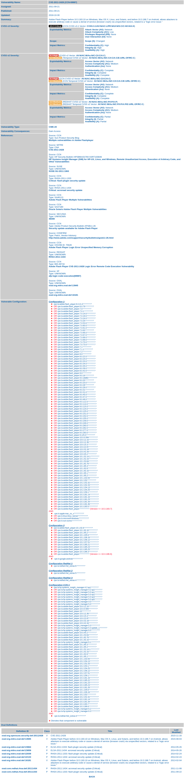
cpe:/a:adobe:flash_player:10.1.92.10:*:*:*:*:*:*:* (77, 471)
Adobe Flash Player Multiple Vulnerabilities (70, 200)
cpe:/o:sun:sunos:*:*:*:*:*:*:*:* (69, 521)
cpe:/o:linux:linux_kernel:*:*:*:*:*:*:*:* (72, 516)
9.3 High (54, 55)
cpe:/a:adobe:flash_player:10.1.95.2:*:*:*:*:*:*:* (77, 475)
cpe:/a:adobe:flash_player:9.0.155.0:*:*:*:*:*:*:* (77, 418)
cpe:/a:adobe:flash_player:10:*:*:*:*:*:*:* (74, 611)
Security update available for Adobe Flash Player (73, 228)
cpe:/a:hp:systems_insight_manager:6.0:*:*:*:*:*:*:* (78, 630)
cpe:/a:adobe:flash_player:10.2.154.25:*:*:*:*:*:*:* (78, 490)
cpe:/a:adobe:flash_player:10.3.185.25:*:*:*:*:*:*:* (78, 549)
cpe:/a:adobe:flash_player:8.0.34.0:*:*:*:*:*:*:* (76, 364)
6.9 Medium (55, 58)
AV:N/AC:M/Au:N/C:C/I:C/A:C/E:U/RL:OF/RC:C (112, 58)
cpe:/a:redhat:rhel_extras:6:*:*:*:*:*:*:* (69, 566)
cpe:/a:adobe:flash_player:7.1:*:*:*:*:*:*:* (74, 347)
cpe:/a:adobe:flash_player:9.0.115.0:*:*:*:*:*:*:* (77, 406)
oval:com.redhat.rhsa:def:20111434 (19, 768)
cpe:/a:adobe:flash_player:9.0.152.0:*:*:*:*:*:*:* (77, 416)
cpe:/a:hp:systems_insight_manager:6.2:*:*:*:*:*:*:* (78, 709)
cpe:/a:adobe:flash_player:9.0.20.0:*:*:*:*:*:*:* (76, 383)
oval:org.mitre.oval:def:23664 (16, 747)
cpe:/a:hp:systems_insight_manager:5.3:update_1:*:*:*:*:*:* (82, 628)
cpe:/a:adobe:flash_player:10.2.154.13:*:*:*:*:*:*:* (78, 487)
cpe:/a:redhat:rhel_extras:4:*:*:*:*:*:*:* (69, 580)
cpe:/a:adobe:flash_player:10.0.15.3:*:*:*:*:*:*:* (77, 444)
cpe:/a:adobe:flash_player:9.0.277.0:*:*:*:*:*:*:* (77, 430)
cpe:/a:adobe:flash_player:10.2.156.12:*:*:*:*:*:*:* (78, 540)
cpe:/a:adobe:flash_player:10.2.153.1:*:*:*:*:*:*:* (77, 666)
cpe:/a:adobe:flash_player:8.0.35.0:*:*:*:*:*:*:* (76, 366)
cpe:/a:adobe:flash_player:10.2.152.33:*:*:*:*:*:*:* (78, 485)
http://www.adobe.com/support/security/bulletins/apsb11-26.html (81, 238)
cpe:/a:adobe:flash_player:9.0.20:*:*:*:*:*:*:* (75, 380)
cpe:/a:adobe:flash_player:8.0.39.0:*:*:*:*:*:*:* (76, 368)
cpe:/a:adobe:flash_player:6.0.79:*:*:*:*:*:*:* (75, 306)
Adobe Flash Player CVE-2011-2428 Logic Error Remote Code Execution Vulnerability (91, 266)
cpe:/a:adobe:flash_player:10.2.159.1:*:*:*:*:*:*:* (77, 492)
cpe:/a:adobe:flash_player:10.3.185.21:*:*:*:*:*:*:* (78, 544)
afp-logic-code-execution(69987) (65, 276)
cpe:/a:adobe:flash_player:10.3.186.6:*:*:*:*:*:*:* (77, 706)
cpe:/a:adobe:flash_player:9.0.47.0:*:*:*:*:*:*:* (76, 397)
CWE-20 (53, 127)
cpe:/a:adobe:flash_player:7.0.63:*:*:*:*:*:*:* (75, 330)
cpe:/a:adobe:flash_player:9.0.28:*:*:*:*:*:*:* (75, 385)
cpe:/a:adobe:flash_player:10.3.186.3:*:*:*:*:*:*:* (77, 552)
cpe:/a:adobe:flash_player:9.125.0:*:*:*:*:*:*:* (76, 435)
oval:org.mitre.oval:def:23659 (16, 750)
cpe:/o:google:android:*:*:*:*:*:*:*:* (68, 559)
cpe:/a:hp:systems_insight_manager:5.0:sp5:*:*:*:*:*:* (79, 599)
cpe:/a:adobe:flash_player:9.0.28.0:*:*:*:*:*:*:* (76, 387)
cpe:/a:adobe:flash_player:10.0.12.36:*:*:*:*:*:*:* (77, 442)
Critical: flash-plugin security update (67, 181)
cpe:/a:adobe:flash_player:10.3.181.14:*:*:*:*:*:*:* (78, 494)
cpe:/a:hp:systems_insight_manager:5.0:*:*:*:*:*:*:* (78, 604)
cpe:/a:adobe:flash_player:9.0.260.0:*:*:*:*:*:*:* (77, 425)
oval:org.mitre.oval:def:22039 (16, 753)
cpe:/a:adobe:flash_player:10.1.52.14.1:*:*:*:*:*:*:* (78, 456)
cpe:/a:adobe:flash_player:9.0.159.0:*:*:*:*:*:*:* (77, 421)
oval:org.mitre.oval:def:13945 (63, 285)
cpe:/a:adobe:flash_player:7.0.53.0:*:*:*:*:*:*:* (76, 323)
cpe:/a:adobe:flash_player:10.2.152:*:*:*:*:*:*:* (76, 480)
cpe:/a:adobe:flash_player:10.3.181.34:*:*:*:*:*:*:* (78, 502)
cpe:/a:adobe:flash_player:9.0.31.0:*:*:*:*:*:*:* (76, 392)
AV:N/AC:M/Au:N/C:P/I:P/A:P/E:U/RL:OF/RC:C (120, 104)
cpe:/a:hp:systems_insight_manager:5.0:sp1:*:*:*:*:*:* (79, 592)
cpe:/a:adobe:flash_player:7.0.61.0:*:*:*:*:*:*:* (76, 328)
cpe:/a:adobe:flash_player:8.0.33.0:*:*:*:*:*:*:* (76, 361)
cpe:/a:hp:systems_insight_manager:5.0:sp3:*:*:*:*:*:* (79, 597)
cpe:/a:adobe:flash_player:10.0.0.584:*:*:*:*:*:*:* (77, 437)
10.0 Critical (55, 26)
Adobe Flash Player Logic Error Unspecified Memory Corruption (81, 247)
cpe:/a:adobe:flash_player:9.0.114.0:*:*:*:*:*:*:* (77, 404)
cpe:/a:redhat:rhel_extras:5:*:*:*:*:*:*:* (69, 573)
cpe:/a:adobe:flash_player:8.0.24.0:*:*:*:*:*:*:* (76, 359)
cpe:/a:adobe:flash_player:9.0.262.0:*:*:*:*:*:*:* (77, 428)
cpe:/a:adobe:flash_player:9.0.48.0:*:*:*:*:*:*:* (76, 399)
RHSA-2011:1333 (57, 257)
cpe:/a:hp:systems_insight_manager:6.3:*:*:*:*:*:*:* (78, 711)
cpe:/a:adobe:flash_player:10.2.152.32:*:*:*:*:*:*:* (78, 483)
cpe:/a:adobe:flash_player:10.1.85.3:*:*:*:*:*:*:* (77, 466)
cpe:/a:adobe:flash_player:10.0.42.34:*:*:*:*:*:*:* (77, 452)
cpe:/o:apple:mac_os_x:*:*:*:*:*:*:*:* (69, 514)
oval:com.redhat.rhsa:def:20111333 (19, 772)
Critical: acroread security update (65, 190)
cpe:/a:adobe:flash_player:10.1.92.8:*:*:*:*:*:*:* (77, 468)
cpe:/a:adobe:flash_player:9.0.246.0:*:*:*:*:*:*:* (77, 423)
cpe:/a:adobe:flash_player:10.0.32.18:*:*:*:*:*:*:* (77, 449)
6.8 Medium (55, 102)
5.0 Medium (55, 104)
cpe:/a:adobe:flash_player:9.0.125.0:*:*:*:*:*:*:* (77, 411)
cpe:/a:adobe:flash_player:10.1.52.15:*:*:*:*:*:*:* (77, 459)
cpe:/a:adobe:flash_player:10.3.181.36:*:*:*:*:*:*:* (78, 504)
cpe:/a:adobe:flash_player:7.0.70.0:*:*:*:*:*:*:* (76, 342)
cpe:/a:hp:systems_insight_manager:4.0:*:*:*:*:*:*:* (78, 602)
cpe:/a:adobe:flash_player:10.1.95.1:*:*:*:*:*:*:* (77, 473)
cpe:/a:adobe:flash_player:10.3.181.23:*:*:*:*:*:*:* (78, 499)
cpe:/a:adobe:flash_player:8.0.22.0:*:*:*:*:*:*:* (76, 356)
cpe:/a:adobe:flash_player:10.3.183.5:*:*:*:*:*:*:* (77, 506)
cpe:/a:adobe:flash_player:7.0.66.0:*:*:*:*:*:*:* (76, 333)
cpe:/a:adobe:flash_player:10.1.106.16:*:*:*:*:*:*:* (78, 537)
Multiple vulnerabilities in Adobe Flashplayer (71, 140)
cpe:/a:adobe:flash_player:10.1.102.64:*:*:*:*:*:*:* (78, 478)
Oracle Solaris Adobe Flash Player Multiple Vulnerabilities (78, 209)
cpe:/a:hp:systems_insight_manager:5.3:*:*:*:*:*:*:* (78, 625)
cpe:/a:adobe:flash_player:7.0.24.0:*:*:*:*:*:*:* (76, 318)
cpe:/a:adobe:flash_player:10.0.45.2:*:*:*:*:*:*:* (77, 454)
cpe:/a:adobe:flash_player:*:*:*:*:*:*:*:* (73, 509)
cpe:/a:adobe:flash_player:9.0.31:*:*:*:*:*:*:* (75, 390)
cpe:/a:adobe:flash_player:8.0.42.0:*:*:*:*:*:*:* (76, 371)
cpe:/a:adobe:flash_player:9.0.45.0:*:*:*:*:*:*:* (76, 394)
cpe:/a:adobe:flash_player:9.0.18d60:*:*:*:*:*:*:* (77, 378)
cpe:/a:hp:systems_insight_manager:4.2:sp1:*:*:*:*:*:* (76, 587)
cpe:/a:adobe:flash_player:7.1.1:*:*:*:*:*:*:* (75, 349)
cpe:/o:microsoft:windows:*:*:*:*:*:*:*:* (73, 518)
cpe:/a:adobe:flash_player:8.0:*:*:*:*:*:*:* (74, 354)
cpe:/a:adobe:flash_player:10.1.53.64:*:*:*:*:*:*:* (77, 461)
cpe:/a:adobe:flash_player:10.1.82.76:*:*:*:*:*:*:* (77, 464)
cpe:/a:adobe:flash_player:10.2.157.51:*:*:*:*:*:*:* (78, 542)
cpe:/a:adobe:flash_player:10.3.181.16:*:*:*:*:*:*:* (78, 497)
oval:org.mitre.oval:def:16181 (63, 295)
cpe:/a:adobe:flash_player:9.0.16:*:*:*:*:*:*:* (75, 375)
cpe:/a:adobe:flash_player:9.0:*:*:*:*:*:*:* (74, 373)
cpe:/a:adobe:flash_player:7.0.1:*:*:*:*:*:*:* (75, 311)
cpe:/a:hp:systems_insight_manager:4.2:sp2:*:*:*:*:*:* (79, 590)
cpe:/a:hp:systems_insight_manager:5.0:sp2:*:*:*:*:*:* (79, 594)
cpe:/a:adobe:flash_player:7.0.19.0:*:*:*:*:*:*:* (76, 316)
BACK (92, 777)
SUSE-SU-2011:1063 (59, 171)
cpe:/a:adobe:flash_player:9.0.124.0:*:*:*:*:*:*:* (77, 409)
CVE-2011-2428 (56, 150)
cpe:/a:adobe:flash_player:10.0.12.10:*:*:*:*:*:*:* (77, 440)
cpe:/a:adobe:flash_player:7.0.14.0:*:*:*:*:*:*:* (76, 314)
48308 (52, 219)
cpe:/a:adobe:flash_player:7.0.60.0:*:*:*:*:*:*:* (76, 325)
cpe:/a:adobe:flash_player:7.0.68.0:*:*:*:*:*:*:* (76, 337)
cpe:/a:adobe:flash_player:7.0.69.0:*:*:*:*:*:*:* (76, 340)
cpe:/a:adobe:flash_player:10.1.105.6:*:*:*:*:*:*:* (77, 535)
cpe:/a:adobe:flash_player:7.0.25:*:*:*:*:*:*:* (75, 321)
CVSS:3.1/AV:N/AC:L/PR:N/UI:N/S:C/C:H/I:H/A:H (110, 26)
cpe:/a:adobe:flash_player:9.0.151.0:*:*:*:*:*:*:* (77, 414)
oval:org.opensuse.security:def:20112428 (22, 735)
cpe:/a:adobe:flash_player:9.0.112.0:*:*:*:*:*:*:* (77, 402)
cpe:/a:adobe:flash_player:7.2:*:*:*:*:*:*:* (74, 352)
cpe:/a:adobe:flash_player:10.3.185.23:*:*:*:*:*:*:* (78, 547)
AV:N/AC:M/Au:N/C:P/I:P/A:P (103, 102)
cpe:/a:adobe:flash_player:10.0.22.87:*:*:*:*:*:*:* (77, 447)
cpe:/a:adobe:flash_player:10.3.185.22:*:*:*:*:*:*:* (78, 680)
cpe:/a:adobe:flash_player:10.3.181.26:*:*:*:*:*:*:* (78, 687)
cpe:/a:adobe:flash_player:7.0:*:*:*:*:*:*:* (74, 309)
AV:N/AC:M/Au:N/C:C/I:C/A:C (90, 55)
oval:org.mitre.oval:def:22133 (16, 757)
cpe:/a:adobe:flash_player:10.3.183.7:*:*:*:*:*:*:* (77, 704)
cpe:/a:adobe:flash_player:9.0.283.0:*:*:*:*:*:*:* (77, 433)
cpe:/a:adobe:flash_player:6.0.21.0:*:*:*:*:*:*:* (73, 304)
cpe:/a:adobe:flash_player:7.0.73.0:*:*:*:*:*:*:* (76, 344)
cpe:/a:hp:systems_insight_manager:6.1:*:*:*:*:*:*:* (78, 642)
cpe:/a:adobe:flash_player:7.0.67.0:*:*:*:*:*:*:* (76, 335)
